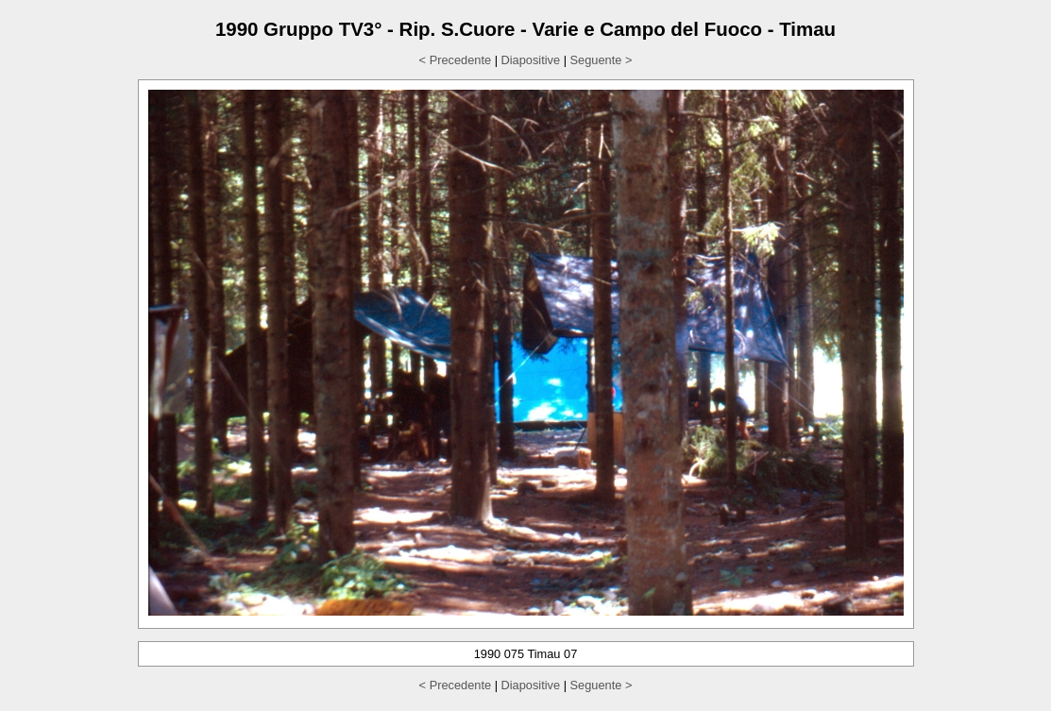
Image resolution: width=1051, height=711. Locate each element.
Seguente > (601, 60)
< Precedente (455, 60)
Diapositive (531, 60)
